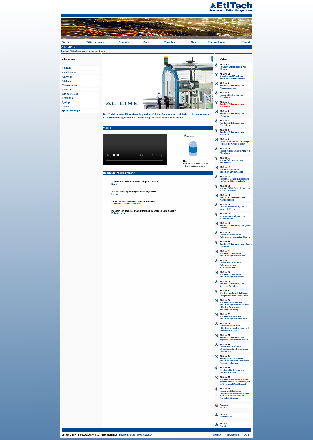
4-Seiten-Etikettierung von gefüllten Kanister (232, 371)
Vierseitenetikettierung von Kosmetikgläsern (232, 208)
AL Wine (67, 76)
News (194, 42)
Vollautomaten (95, 51)
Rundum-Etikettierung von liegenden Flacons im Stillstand (234, 338)
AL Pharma (69, 72)
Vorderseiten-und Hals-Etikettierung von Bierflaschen (233, 317)
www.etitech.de (144, 435)
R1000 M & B (70, 93)
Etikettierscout (118, 213)
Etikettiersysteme (79, 51)
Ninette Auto (69, 85)
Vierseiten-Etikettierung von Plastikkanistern (233, 198)
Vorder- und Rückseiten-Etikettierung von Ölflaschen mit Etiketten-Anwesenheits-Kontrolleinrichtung (234, 306)
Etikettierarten (95, 42)
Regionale (67, 97)
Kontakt (246, 42)
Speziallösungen (71, 110)
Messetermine (226, 416)
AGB (246, 435)
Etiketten (115, 203)
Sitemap (217, 435)
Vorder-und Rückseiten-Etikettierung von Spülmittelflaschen (230, 265)
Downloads (170, 42)
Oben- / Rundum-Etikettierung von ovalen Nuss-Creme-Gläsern (236, 142)
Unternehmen (216, 42)
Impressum (233, 435)
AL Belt (66, 68)
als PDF (223, 407)
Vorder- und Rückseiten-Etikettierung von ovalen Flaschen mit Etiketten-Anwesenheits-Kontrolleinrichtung (235, 394)
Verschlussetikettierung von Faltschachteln (232, 217)
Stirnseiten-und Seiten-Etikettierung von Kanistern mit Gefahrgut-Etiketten (234, 327)
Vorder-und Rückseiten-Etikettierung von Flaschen (232, 275)
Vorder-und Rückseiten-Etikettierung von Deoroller (232, 254)
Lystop (66, 102)
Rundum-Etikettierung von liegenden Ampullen (232, 285)
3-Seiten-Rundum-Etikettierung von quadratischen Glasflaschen (234, 294)
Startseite (67, 42)
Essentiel (67, 89)
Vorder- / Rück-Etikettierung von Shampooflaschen (235, 189)
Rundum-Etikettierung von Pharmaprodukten (232, 86)
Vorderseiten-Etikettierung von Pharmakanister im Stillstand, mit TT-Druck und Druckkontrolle (235, 381)
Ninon (65, 106)
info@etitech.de (127, 435)
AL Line (67, 80)
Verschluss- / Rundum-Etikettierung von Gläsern (233, 77)
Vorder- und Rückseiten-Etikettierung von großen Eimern (235, 236)
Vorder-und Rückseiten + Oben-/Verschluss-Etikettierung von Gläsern (234, 348)
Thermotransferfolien (131, 203)
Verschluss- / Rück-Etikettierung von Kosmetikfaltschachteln (234, 180)
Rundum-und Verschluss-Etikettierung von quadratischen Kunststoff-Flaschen (234, 360)
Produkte (124, 42)
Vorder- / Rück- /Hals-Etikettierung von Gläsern (231, 170)
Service (147, 42)
